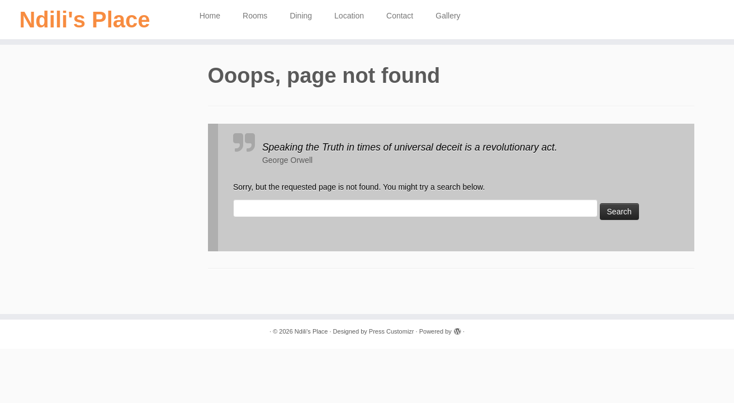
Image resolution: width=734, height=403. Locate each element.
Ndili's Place (84, 19)
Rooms (255, 15)
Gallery (447, 15)
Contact (399, 15)
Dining (301, 15)
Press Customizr (391, 331)
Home (210, 15)
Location (349, 15)
